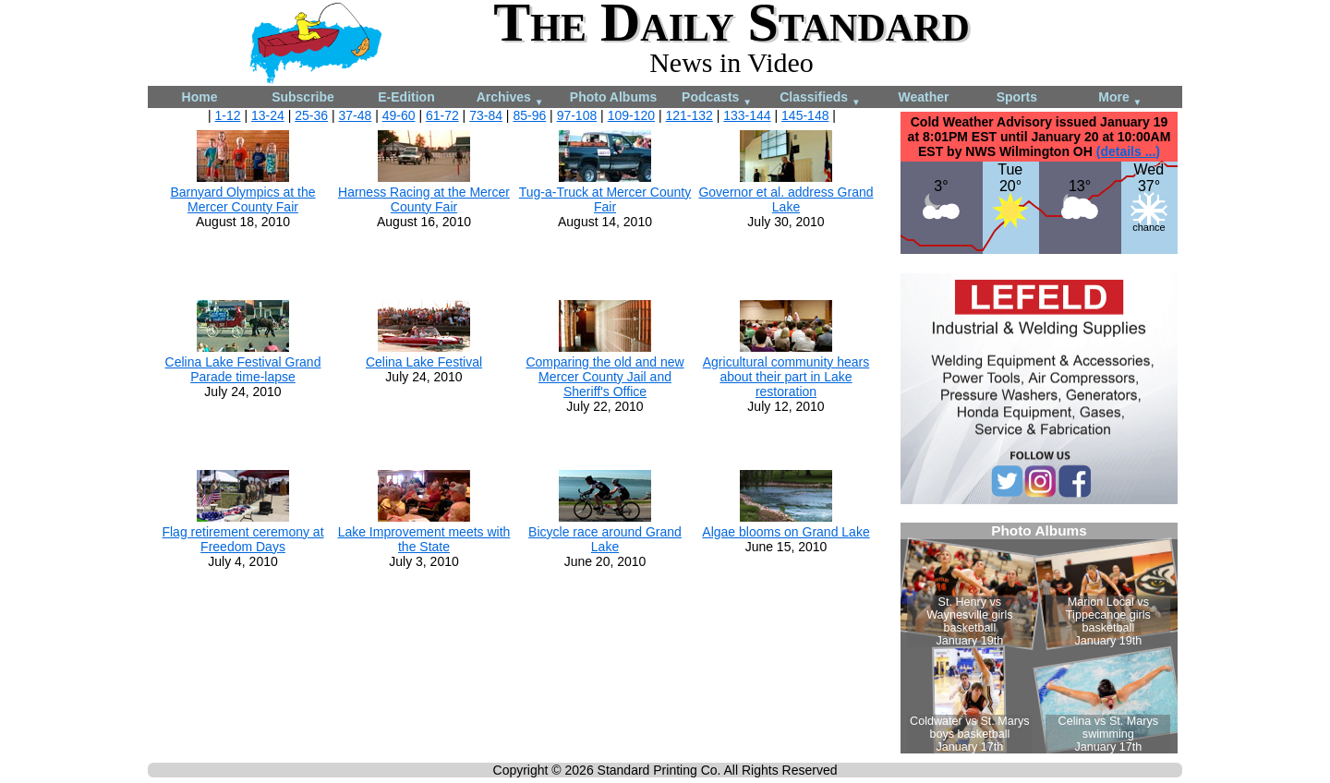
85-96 (529, 115)
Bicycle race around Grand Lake (605, 539)
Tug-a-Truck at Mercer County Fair (605, 199)
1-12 (228, 115)
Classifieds (820, 98)
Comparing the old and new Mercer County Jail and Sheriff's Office (604, 377)
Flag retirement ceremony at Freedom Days (242, 539)
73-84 (485, 115)
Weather (924, 97)
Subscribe (303, 97)
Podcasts (717, 98)
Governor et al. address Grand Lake (785, 199)
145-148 (804, 115)
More (1120, 98)
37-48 (354, 115)
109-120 (631, 115)
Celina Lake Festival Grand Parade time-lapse (243, 369)
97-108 (577, 115)
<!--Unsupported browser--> (1039, 638)
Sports (1017, 97)
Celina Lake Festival (424, 362)
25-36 (311, 115)
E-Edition (406, 97)
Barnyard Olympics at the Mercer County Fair (242, 199)
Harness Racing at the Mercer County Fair (424, 199)
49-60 (399, 115)
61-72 (442, 115)
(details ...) (1128, 151)
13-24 (267, 115)
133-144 (746, 115)
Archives (510, 98)
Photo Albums (613, 97)
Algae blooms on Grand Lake (785, 531)
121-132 (688, 115)
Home (200, 97)
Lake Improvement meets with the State (424, 539)
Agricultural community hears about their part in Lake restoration (786, 377)
